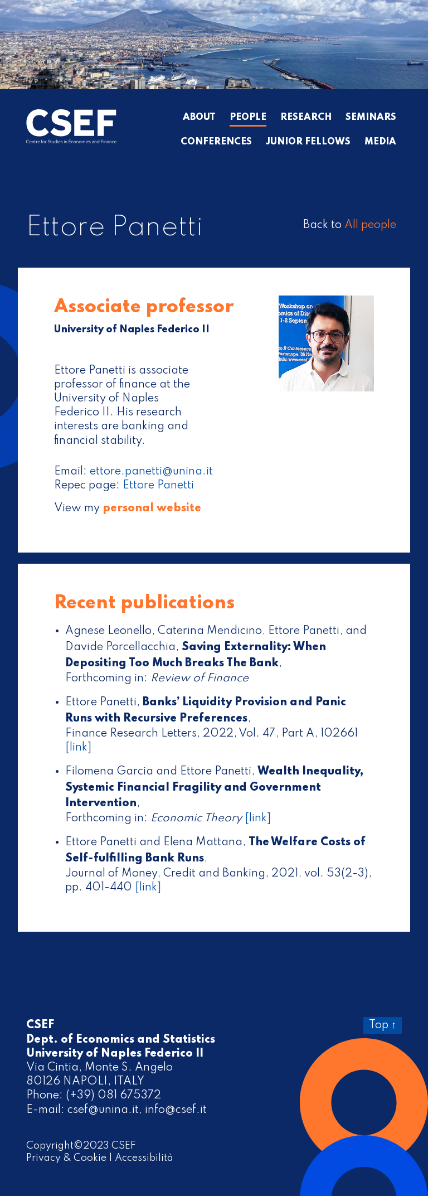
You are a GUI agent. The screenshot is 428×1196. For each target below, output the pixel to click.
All (370, 225)
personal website (152, 508)
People (248, 117)
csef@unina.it (103, 1110)
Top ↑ (382, 1025)
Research (306, 117)
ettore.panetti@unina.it (151, 471)
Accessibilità (144, 1158)
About (199, 117)
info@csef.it (176, 1110)
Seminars (371, 117)
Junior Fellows (308, 142)
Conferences (216, 142)
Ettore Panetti (158, 485)
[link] (78, 747)
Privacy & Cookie (66, 1158)
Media (380, 142)
